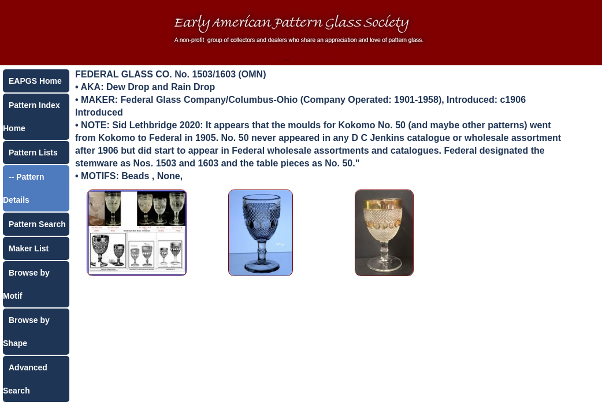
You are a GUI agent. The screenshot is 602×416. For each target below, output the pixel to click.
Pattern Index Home (31, 117)
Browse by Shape (26, 331)
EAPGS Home (35, 81)
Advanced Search (25, 379)
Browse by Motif (26, 284)
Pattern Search (37, 224)
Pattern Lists (33, 152)
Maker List (29, 248)
